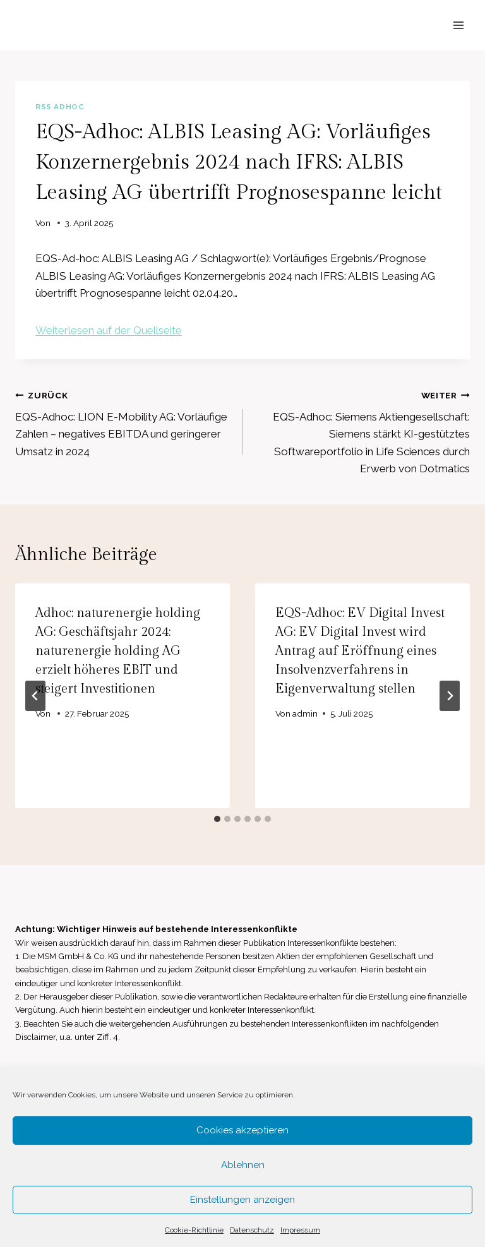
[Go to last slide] (35, 696)
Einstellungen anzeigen (242, 1199)
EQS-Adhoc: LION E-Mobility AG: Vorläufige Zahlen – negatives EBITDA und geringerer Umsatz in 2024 (123, 422)
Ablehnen (243, 1165)
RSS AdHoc (59, 106)
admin (305, 713)
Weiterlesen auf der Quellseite (108, 330)
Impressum (300, 1230)
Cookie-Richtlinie (194, 1230)
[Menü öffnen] (458, 25)
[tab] (217, 819)
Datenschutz (252, 1230)
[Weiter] (450, 696)
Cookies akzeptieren (242, 1130)
